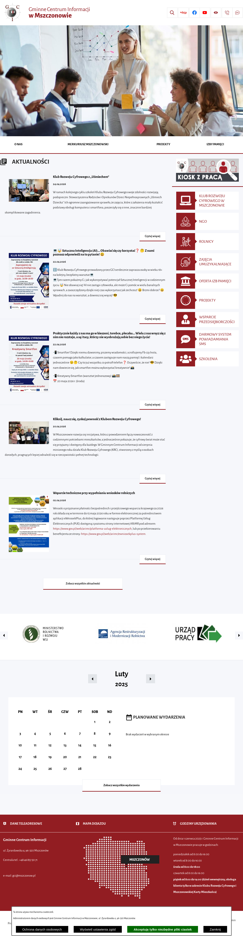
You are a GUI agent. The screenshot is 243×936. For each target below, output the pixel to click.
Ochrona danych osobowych (42, 929)
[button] (4, 635)
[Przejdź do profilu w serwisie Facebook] (194, 13)
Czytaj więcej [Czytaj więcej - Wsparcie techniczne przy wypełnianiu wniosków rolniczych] (152, 559)
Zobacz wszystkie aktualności (83, 583)
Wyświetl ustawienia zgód (98, 929)
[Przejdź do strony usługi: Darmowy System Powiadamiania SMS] (237, 13)
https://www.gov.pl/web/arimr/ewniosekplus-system (113, 533)
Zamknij (215, 929)
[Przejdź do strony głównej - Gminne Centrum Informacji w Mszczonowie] (46, 12)
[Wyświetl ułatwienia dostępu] (216, 13)
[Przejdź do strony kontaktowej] (227, 13)
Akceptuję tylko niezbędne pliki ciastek (163, 929)
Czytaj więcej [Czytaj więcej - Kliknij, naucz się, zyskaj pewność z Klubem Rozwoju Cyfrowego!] (152, 478)
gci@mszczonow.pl (24, 875)
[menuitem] (18, 144)
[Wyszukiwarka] (172, 13)
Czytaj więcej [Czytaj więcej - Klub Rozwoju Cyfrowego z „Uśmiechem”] (152, 236)
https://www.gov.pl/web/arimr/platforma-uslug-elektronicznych (92, 528)
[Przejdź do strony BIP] (183, 13)
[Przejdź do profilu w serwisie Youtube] (205, 13)
